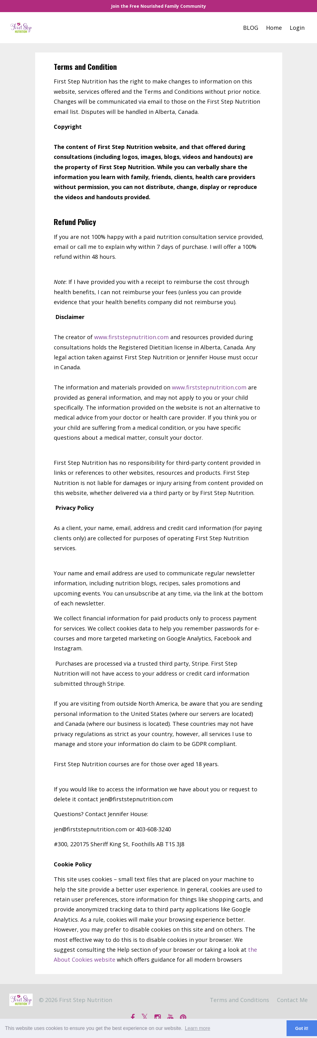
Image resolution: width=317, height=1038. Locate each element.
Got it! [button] (301, 1028)
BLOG (250, 27)
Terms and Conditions (239, 1000)
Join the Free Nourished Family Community (158, 6)
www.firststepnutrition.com (131, 337)
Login (297, 27)
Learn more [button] (197, 1028)
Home (274, 27)
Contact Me (292, 1000)
